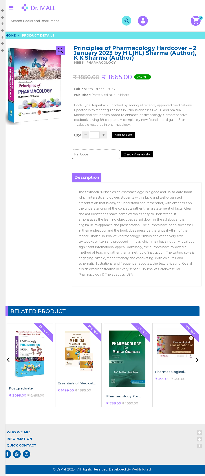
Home (10, 35)
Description (87, 179)
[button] (60, 50)
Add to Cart (130, 136)
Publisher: (82, 95)
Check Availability (139, 156)
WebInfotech (142, 471)
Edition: (80, 89)
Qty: (77, 136)
